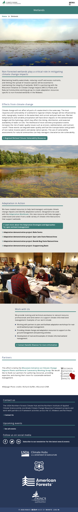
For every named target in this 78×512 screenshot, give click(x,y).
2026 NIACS (26, 510)
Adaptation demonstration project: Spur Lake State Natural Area (30, 237)
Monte (49, 510)
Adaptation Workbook (19, 214)
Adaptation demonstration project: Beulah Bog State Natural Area (31, 241)
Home (4, 16)
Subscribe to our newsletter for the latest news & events (46, 442)
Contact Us (9, 415)
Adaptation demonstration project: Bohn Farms (23, 232)
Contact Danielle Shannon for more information (37, 345)
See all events (10, 429)
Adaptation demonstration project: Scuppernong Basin (26, 246)
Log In (56, 510)
